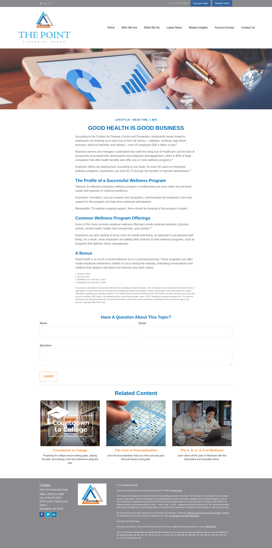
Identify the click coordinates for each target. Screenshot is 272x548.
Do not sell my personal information (184, 516)
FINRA (208, 527)
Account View (200, 3)
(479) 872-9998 (179, 3)
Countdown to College (70, 450)
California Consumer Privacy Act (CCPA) (204, 513)
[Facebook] (49, 3)
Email (142, 323)
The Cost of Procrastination (136, 450)
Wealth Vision (222, 3)
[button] (111, 27)
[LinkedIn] (45, 3)
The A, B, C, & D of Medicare (202, 450)
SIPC (214, 527)
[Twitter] (41, 3)
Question (46, 345)
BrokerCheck (176, 490)
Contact (45, 485)
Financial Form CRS (129, 485)
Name (43, 323)
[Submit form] (49, 376)
